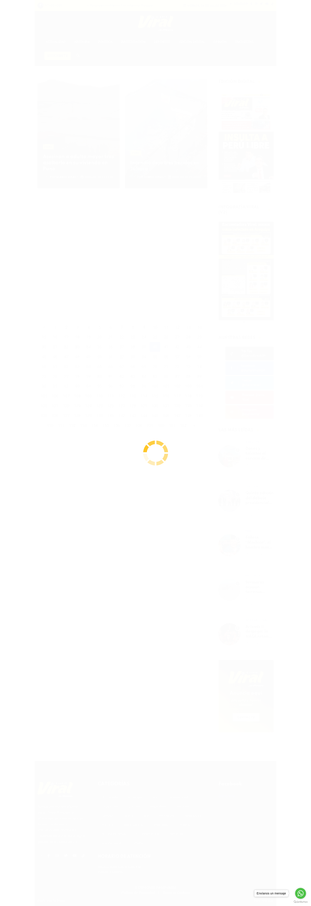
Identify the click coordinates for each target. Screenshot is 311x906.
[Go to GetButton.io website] (301, 901)
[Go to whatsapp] (300, 893)
